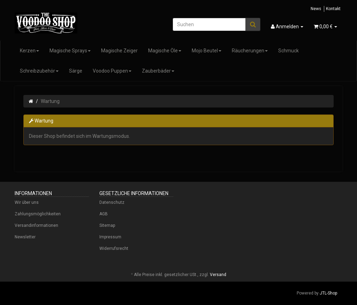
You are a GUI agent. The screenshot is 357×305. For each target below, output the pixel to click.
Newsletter (25, 237)
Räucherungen (250, 50)
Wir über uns (27, 202)
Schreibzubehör (39, 71)
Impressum (110, 237)
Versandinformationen (36, 225)
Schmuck (288, 50)
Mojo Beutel (206, 50)
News (316, 8)
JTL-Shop (328, 293)
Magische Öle (164, 50)
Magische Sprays (70, 50)
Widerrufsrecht (113, 248)
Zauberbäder (158, 71)
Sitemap (107, 225)
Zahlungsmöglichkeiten (38, 213)
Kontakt (333, 8)
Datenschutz (111, 202)
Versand (218, 274)
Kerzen (29, 50)
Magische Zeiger (119, 50)
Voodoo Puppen (112, 71)
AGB (103, 213)
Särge (75, 71)
